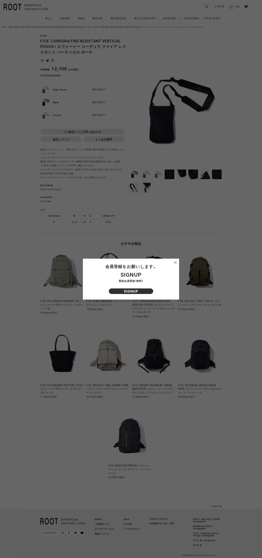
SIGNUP (131, 291)
